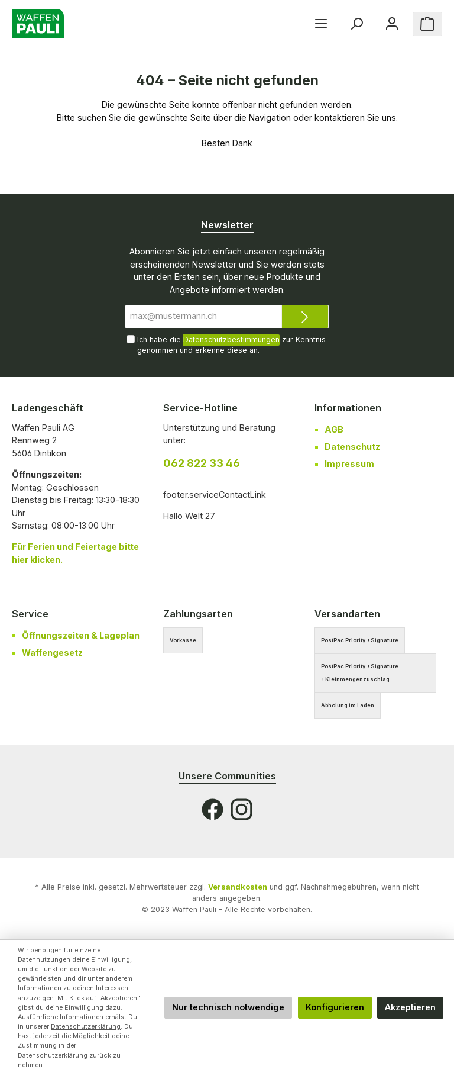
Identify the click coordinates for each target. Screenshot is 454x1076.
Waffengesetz (52, 652)
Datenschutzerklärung (86, 1026)
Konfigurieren (335, 1007)
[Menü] (321, 24)
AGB (334, 429)
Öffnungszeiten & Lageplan (81, 635)
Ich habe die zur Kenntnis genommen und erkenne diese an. (231, 344)
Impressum (349, 464)
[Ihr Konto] (392, 24)
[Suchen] (356, 24)
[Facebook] (212, 809)
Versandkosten (237, 886)
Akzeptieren (410, 1007)
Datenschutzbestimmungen (231, 339)
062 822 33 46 (201, 463)
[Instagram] (241, 809)
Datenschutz (352, 447)
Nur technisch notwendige (228, 1007)
